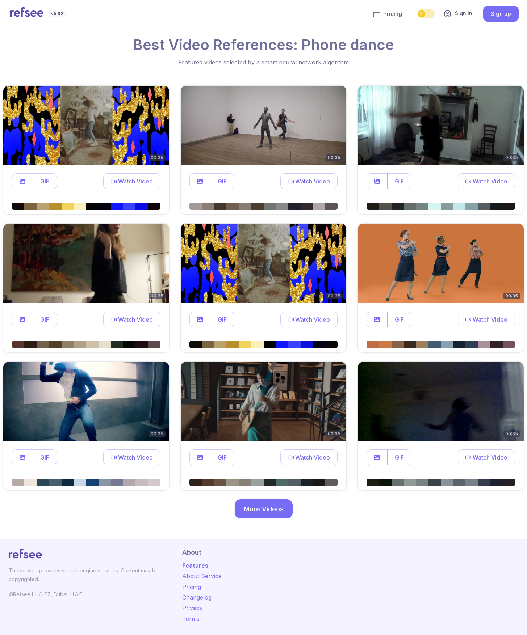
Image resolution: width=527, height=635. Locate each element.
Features (195, 565)
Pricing (387, 14)
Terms (191, 618)
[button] (22, 181)
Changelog (197, 597)
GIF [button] (44, 181)
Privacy (192, 607)
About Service (202, 576)
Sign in (457, 13)
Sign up (501, 13)
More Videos (264, 509)
